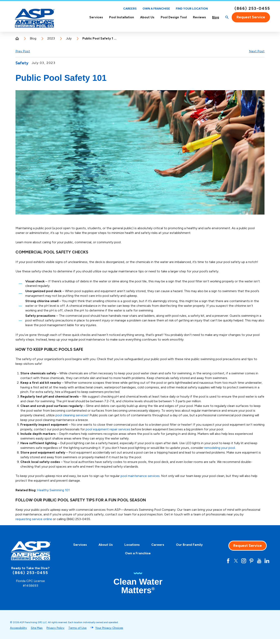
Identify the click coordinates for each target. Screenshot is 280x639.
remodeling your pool (219, 448)
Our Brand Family (189, 545)
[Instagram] (243, 560)
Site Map (37, 628)
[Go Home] (18, 38)
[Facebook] (228, 560)
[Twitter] (236, 560)
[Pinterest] (251, 560)
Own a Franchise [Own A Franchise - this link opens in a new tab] (138, 553)
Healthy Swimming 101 (53, 490)
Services (96, 17)
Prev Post (22, 51)
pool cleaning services (71, 415)
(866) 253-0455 (252, 8)
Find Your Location (192, 8)
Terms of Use (77, 628)
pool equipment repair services (108, 429)
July (69, 38)
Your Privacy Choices (109, 628)
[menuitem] (96, 17)
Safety (21, 62)
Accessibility (18, 628)
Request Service (251, 17)
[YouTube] (259, 560)
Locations (132, 545)
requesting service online (33, 519)
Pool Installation (121, 17)
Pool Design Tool (174, 17)
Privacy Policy (55, 628)
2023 (51, 38)
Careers (130, 8)
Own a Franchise (156, 8)
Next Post (257, 51)
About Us (147, 17)
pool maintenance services (140, 476)
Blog (215, 17)
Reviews (199, 17)
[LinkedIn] (267, 560)
